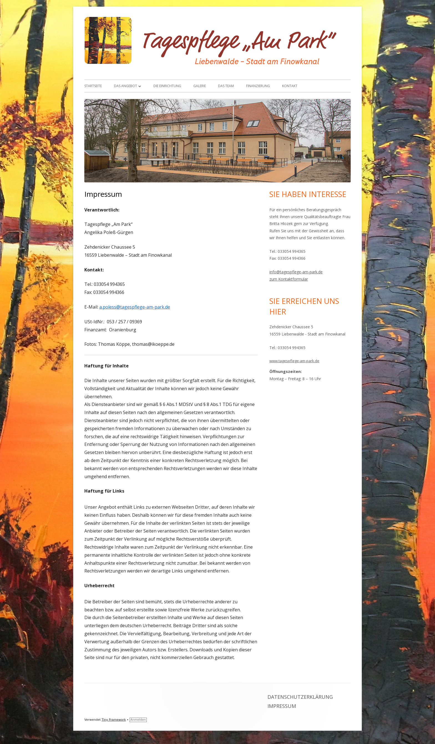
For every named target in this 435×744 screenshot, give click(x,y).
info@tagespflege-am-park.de (296, 271)
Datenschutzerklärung (300, 696)
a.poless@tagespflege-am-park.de (134, 307)
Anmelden (138, 720)
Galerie (199, 86)
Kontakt (289, 86)
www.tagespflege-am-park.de (294, 360)
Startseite (93, 86)
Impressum (281, 706)
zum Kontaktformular (288, 279)
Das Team (226, 86)
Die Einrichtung (167, 86)
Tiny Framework (114, 720)
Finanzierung (258, 86)
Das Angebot (125, 86)
